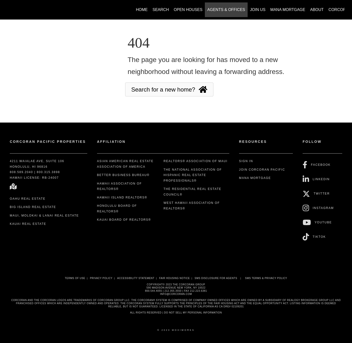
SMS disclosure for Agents (216, 278)
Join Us (257, 10)
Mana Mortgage (287, 10)
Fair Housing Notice (174, 278)
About (317, 10)
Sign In (246, 161)
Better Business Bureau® (123, 175)
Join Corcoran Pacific (262, 169)
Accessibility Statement (135, 278)
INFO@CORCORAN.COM (176, 294)
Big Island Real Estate (33, 207)
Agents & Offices (226, 10)
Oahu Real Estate (27, 198)
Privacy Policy (101, 278)
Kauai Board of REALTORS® (124, 219)
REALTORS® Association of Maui (196, 161)
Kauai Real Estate (28, 224)
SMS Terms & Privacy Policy (266, 278)
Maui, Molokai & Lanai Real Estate (44, 215)
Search (161, 10)
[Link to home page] (10, 7)
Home (142, 10)
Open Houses (188, 10)
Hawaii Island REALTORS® (122, 197)
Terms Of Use (75, 278)
